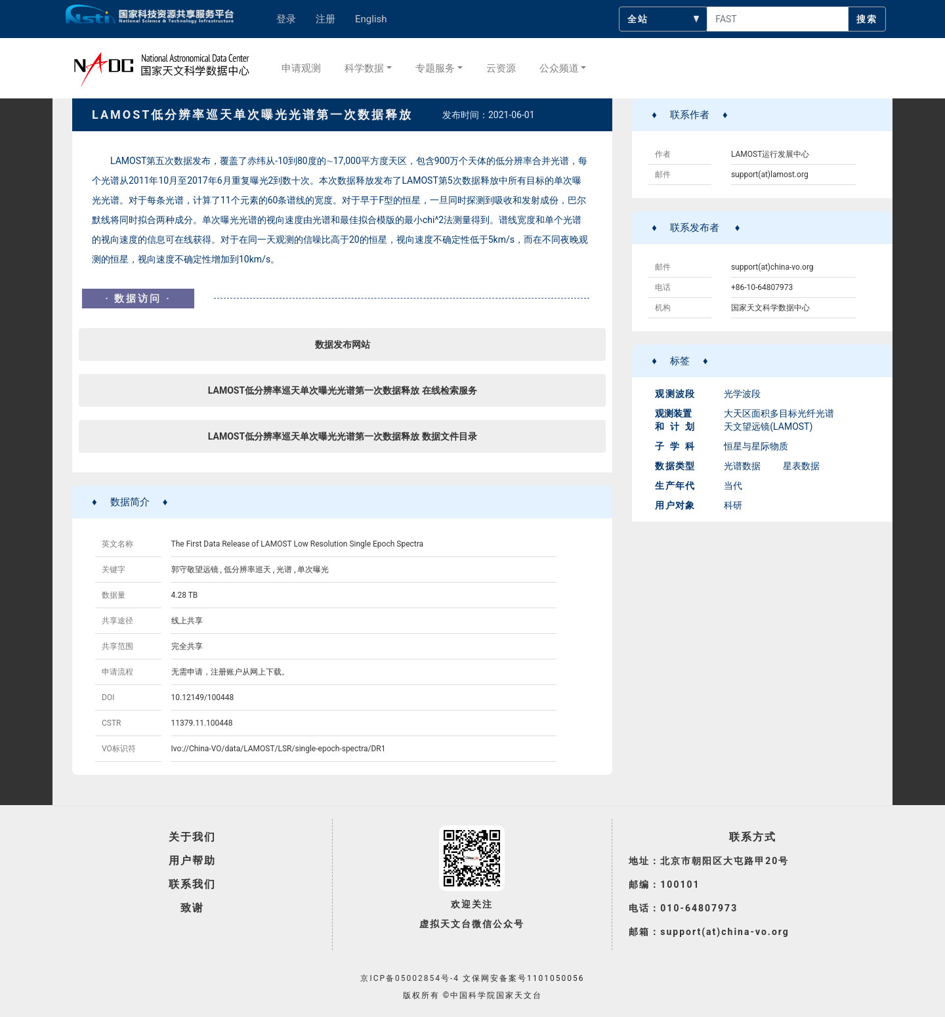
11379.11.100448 (202, 723)
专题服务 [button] (435, 68)
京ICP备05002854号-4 (409, 978)
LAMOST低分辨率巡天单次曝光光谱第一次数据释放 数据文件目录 (342, 436)
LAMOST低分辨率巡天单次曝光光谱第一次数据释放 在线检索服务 (342, 390)
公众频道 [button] (559, 68)
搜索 (866, 19)
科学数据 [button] (364, 68)
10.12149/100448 (202, 697)
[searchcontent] (778, 19)
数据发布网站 (342, 344)
